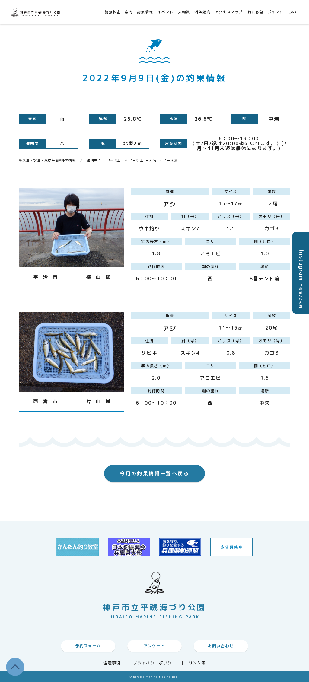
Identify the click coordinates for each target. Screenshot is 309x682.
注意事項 (111, 663)
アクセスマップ (229, 11)
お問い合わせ (221, 646)
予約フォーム (88, 646)
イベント (166, 11)
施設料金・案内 (118, 11)
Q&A (292, 11)
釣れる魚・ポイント (265, 11)
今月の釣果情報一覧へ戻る (154, 473)
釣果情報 (145, 11)
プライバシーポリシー (154, 663)
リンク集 (197, 663)
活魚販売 (202, 11)
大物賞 (184, 11)
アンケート (154, 646)
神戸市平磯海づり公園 (36, 12)
